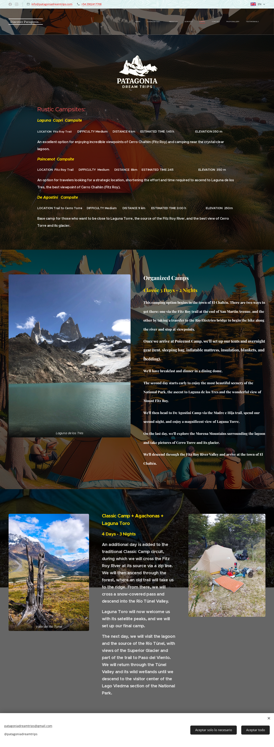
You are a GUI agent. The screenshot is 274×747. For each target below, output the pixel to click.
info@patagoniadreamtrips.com (51, 4)
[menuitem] (209, 21)
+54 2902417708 (91, 4)
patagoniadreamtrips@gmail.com (28, 726)
